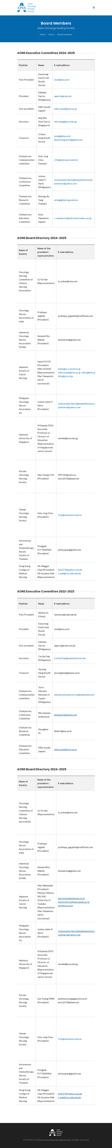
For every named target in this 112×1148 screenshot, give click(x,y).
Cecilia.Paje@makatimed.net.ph (70, 658)
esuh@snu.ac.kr (62, 79)
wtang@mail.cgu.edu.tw (66, 200)
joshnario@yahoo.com (65, 183)
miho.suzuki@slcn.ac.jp (65, 108)
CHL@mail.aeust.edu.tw (66, 159)
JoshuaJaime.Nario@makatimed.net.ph (73, 179)
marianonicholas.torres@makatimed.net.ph (75, 694)
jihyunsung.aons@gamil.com (68, 139)
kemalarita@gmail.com (65, 714)
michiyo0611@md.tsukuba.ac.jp (73, 902)
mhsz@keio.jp (89, 372)
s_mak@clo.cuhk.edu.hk (69, 573)
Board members (65, 34)
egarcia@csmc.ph (63, 96)
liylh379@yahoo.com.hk (70, 569)
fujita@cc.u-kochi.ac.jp (69, 368)
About (51, 34)
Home (42, 34)
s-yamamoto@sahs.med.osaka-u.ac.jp (72, 218)
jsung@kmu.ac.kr (62, 136)
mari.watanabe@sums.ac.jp (71, 898)
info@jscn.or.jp (65, 376)
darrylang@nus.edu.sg (65, 121)
